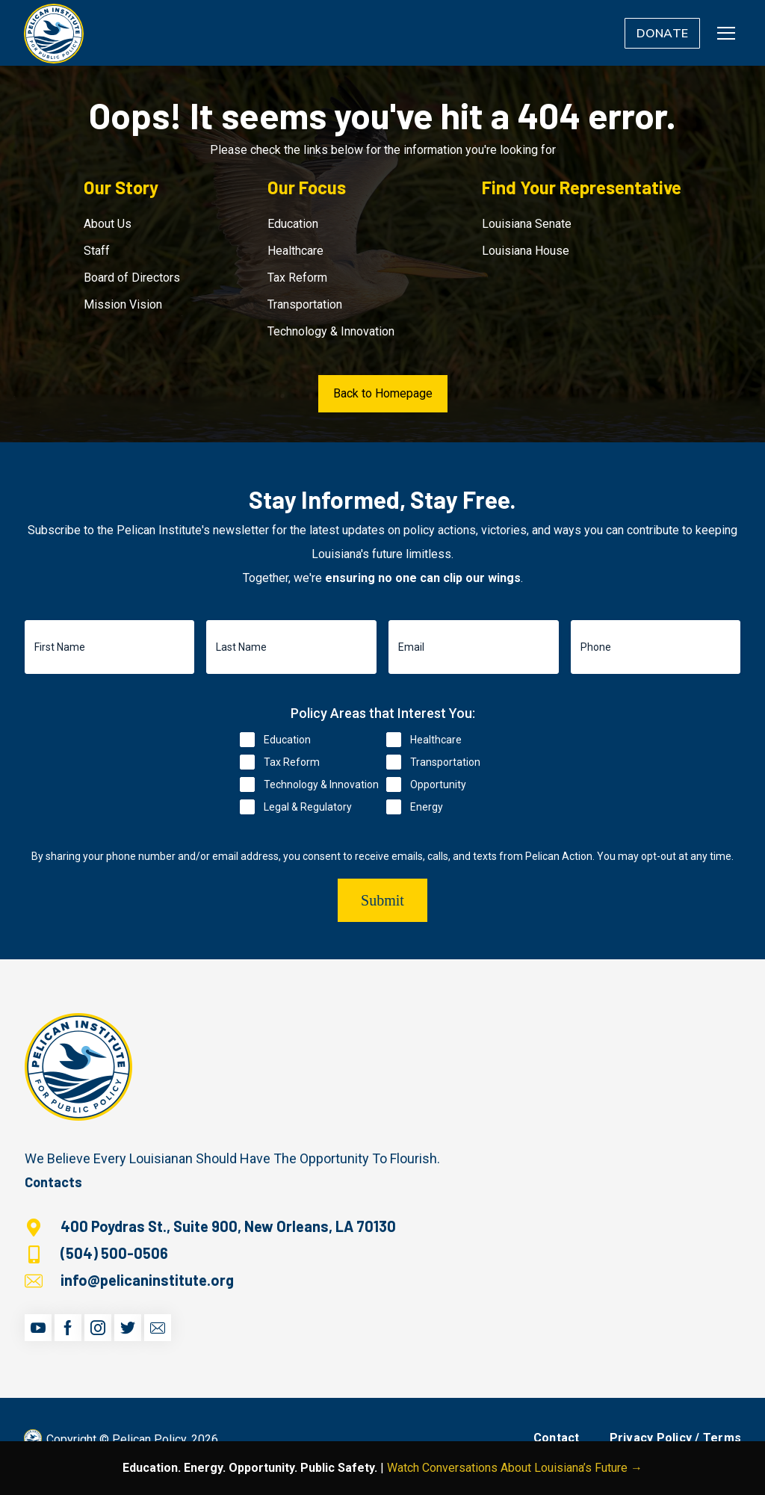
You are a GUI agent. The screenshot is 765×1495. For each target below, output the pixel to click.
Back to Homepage (383, 393)
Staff (97, 251)
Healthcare (295, 251)
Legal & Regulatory (308, 807)
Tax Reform (297, 277)
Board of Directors (132, 277)
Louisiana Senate (527, 224)
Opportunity (438, 784)
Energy (426, 807)
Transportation (304, 304)
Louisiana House (525, 251)
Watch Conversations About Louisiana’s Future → (514, 1468)
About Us (107, 224)
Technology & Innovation (330, 331)
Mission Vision (123, 304)
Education (292, 224)
